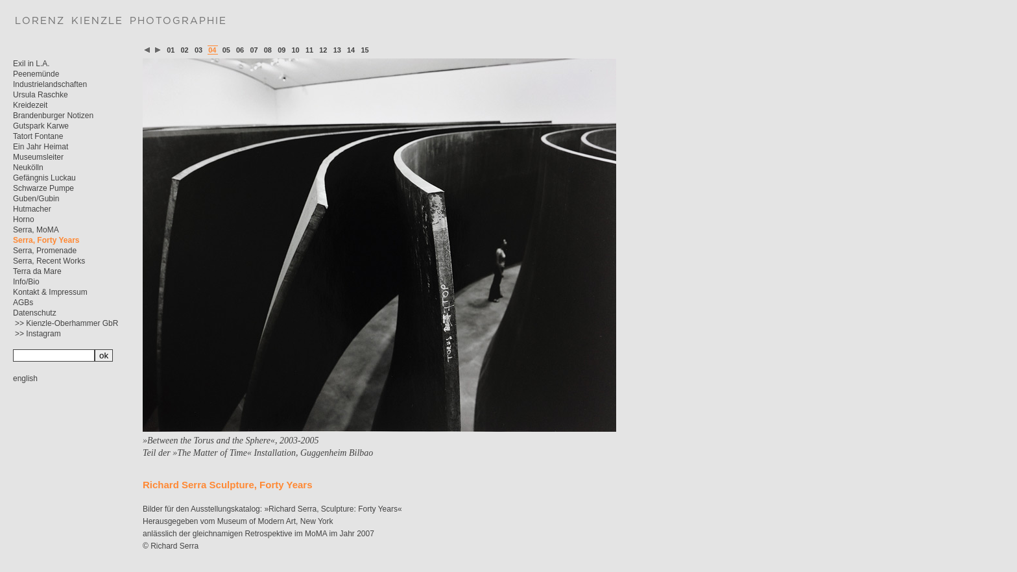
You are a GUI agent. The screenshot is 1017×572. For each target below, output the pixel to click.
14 (351, 50)
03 (198, 50)
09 (281, 50)
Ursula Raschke (40, 94)
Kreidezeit (30, 105)
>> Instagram (38, 333)
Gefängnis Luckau (44, 177)
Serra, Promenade (45, 250)
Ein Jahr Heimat (40, 146)
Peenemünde (36, 74)
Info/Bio (26, 281)
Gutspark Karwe (41, 126)
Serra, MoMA (36, 229)
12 (323, 50)
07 (253, 50)
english (25, 378)
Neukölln (28, 167)
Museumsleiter (38, 157)
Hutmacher (32, 209)
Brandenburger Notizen (53, 115)
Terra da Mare (37, 271)
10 (296, 50)
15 (364, 50)
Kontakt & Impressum (50, 292)
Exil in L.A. (31, 63)
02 (185, 50)
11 (309, 50)
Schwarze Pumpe (43, 188)
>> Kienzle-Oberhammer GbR (66, 323)
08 (268, 50)
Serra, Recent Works (49, 261)
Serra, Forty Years (46, 240)
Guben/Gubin (36, 198)
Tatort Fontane (38, 136)
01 (170, 50)
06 (240, 50)
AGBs (23, 302)
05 (226, 50)
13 (337, 50)
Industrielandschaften (50, 84)
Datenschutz (34, 312)
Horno (23, 219)
